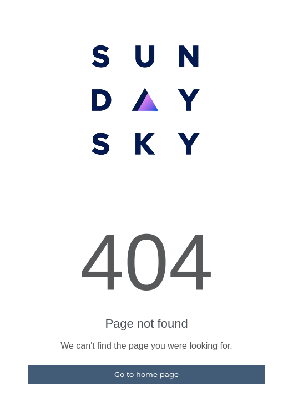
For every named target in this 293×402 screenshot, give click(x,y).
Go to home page (146, 374)
